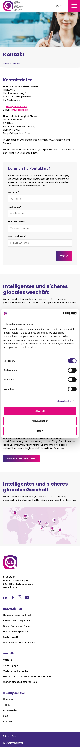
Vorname (13, 192)
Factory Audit (10, 637)
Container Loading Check (17, 615)
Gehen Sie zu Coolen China (21, 458)
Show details (64, 401)
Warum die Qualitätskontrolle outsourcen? (27, 676)
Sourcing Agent (11, 665)
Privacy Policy (10, 736)
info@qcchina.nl (19, 109)
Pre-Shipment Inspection (17, 620)
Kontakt (7, 721)
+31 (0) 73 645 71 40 (16, 106)
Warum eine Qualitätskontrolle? (21, 682)
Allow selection (40, 421)
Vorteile (7, 660)
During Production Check (17, 626)
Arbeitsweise (10, 710)
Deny (40, 431)
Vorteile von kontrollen (16, 671)
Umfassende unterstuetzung (19, 642)
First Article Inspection (15, 631)
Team (6, 704)
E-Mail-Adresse (17, 236)
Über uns (8, 699)
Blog (5, 716)
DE (57, 6)
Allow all (40, 411)
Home (6, 63)
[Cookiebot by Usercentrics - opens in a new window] (63, 314)
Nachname (14, 206)
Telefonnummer (17, 221)
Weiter (64, 256)
